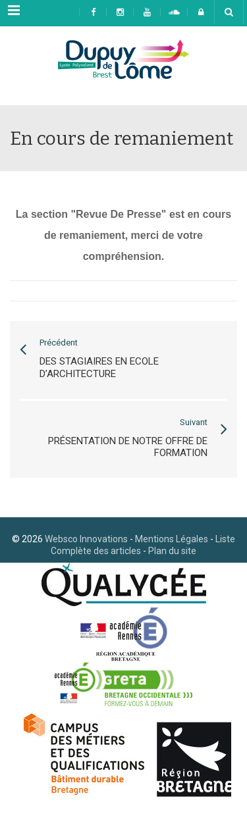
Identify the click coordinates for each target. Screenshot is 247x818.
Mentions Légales (171, 539)
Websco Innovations (86, 539)
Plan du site (172, 551)
